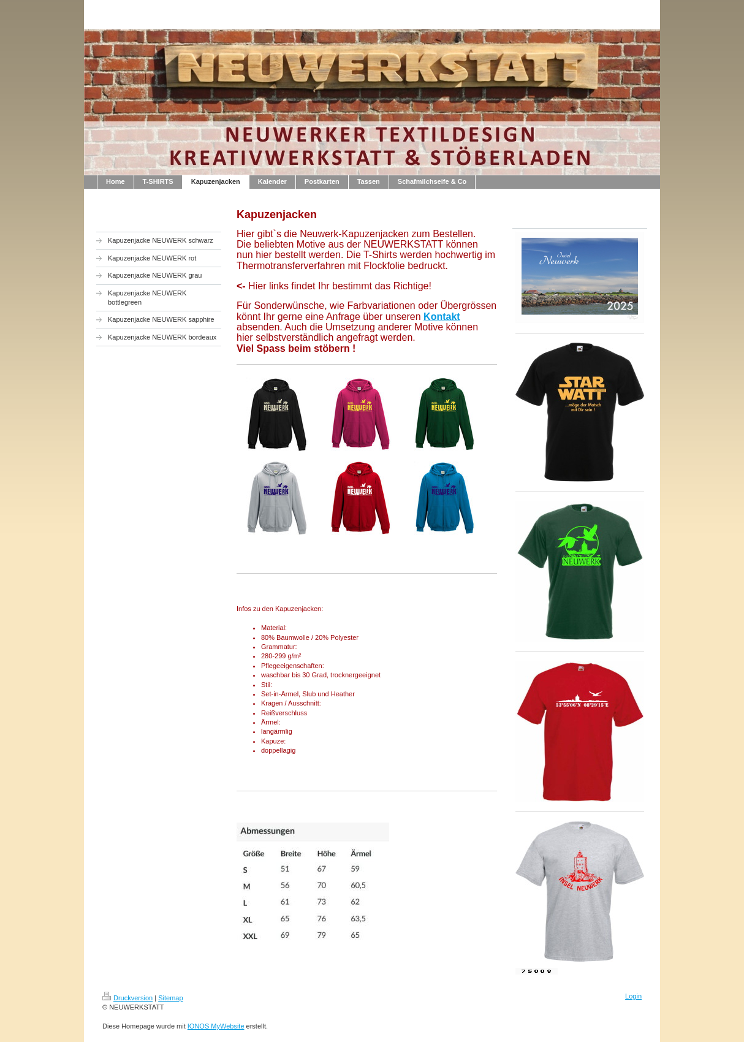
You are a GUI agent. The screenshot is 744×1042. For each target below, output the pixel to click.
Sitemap (170, 998)
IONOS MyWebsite (216, 1026)
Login (633, 996)
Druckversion (127, 998)
